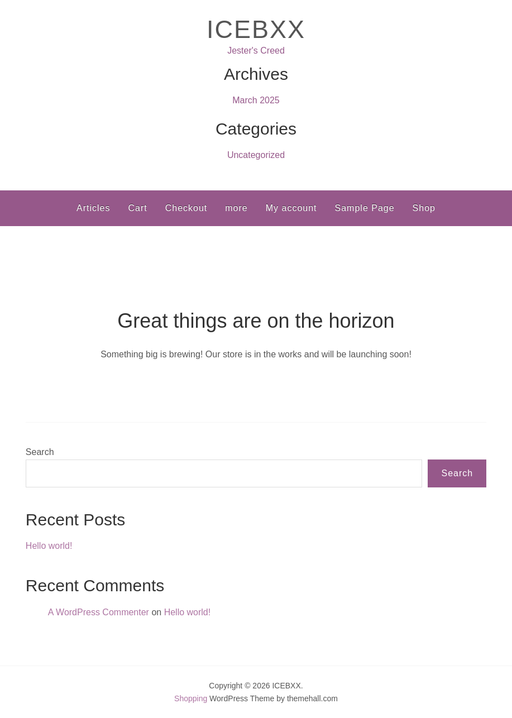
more (236, 208)
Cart (137, 208)
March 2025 (256, 100)
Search (40, 452)
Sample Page (365, 208)
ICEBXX (256, 29)
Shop (424, 208)
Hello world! (49, 546)
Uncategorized (256, 155)
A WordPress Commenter (98, 612)
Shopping (190, 698)
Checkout (186, 208)
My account (291, 208)
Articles (93, 208)
